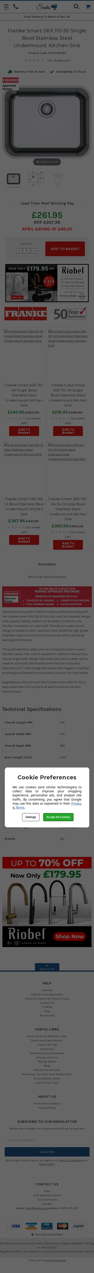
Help (47, 1011)
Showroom (47, 1049)
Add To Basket (24, 431)
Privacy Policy (47, 1107)
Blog (47, 1065)
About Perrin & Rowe (47, 1070)
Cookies (47, 1007)
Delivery (47, 990)
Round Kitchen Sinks (47, 1078)
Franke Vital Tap (47, 1044)
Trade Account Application (47, 994)
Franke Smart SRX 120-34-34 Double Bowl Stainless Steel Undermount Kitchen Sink (68, 509)
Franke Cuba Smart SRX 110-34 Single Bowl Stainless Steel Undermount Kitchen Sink (68, 395)
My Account (47, 1015)
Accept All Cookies (58, 817)
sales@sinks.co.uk (37, 1208)
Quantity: (26, 243)
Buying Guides (47, 1061)
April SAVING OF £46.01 (46, 229)
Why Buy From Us (47, 1057)
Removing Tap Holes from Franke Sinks (47, 1074)
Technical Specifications (47, 577)
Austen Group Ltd (55, 1260)
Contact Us (47, 1002)
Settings (30, 817)
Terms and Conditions (47, 1103)
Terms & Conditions (71, 1160)
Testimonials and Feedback (47, 1053)
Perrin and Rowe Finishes (47, 1040)
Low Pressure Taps (47, 1082)
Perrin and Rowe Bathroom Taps (47, 1036)
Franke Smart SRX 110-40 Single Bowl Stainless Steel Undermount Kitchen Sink (24, 395)
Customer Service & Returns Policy (47, 998)
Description (47, 564)
